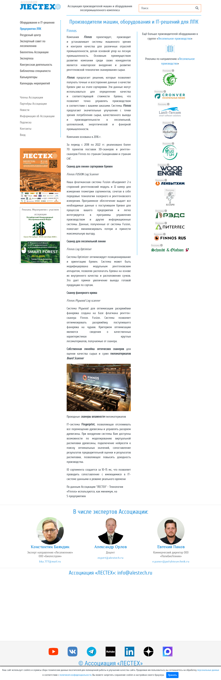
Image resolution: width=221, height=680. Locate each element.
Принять (172, 675)
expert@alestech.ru (110, 557)
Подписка (25, 122)
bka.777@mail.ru (50, 561)
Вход (23, 135)
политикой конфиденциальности (75, 675)
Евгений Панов (171, 547)
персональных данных (208, 670)
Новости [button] (24, 110)
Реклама (168, 70)
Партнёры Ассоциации (33, 103)
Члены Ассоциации (31, 97)
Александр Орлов (110, 547)
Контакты (25, 128)
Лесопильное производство (174, 38)
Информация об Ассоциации (37, 116)
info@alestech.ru (134, 573)
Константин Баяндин (50, 547)
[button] (40, 35)
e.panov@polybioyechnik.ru (170, 561)
